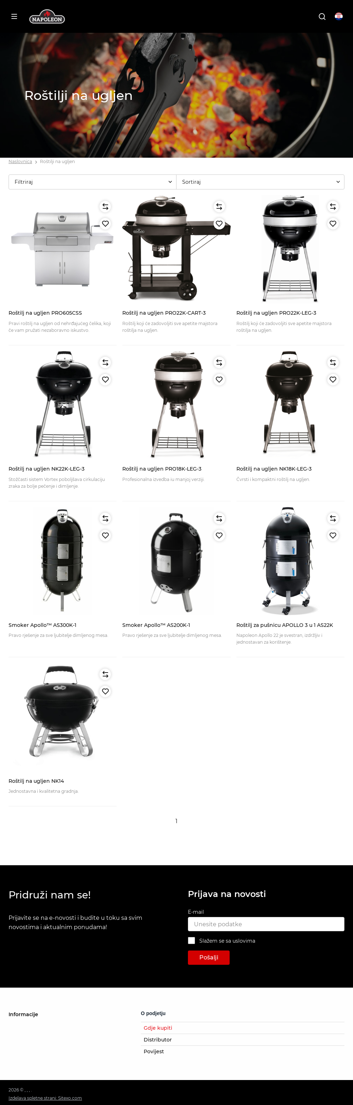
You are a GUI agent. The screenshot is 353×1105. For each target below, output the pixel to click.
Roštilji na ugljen (57, 161)
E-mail (196, 912)
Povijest (154, 1051)
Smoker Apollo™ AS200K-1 (156, 625)
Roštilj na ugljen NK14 (36, 781)
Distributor (158, 1039)
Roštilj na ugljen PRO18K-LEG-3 (161, 469)
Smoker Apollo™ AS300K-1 (42, 625)
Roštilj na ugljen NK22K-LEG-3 (47, 469)
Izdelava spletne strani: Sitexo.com (45, 1098)
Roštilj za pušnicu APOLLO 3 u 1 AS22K (284, 625)
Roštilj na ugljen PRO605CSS (45, 313)
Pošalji (208, 957)
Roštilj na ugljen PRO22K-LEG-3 (276, 313)
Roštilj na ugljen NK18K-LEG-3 (274, 469)
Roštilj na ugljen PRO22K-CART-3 (164, 313)
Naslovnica (20, 161)
